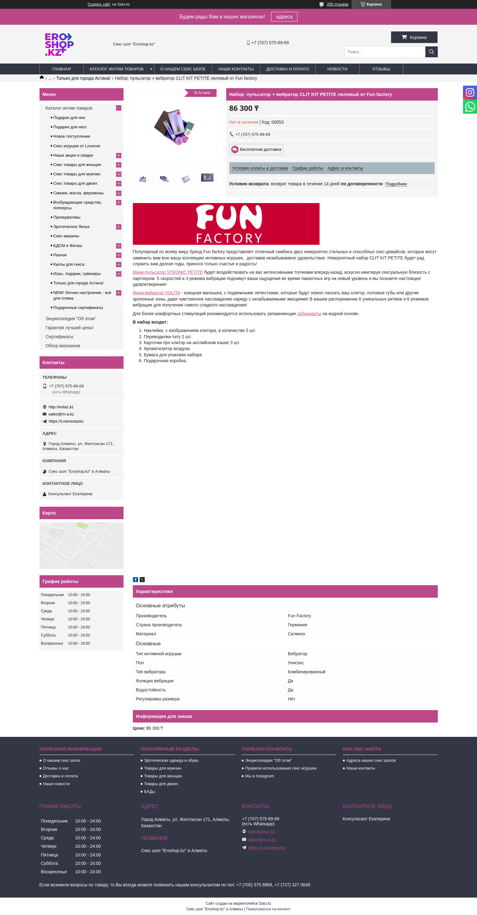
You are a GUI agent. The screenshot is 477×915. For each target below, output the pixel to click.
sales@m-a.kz (61, 414)
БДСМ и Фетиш (68, 245)
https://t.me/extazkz (66, 421)
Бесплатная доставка (261, 149)
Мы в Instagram (259, 776)
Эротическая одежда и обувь (171, 760)
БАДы (149, 791)
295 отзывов (337, 4)
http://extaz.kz (61, 407)
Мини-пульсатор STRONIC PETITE (168, 272)
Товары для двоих (161, 783)
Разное (60, 255)
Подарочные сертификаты (78, 307)
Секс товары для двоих (75, 183)
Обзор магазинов (63, 345)
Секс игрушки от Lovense (77, 146)
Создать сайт (99, 4)
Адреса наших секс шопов (371, 760)
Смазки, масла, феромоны (79, 193)
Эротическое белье (72, 226)
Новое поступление (72, 136)
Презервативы (67, 217)
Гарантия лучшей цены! (70, 327)
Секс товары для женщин (77, 164)
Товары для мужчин (162, 768)
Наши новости (56, 783)
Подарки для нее (69, 117)
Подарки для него (70, 127)
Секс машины (66, 236)
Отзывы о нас (56, 768)
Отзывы (381, 69)
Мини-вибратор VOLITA (156, 292)
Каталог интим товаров (117, 69)
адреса (284, 16)
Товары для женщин (163, 776)
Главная (61, 69)
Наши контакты (236, 69)
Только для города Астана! (83, 78)
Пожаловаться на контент (268, 909)
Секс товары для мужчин (77, 174)
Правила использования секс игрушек (280, 768)
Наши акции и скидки (73, 155)
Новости (337, 69)
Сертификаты (59, 336)
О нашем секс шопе (183, 69)
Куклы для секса (69, 264)
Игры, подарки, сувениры (77, 273)
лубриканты (309, 313)
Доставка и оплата (287, 69)
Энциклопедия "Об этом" (71, 318)
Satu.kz (265, 903)
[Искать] (431, 51)
